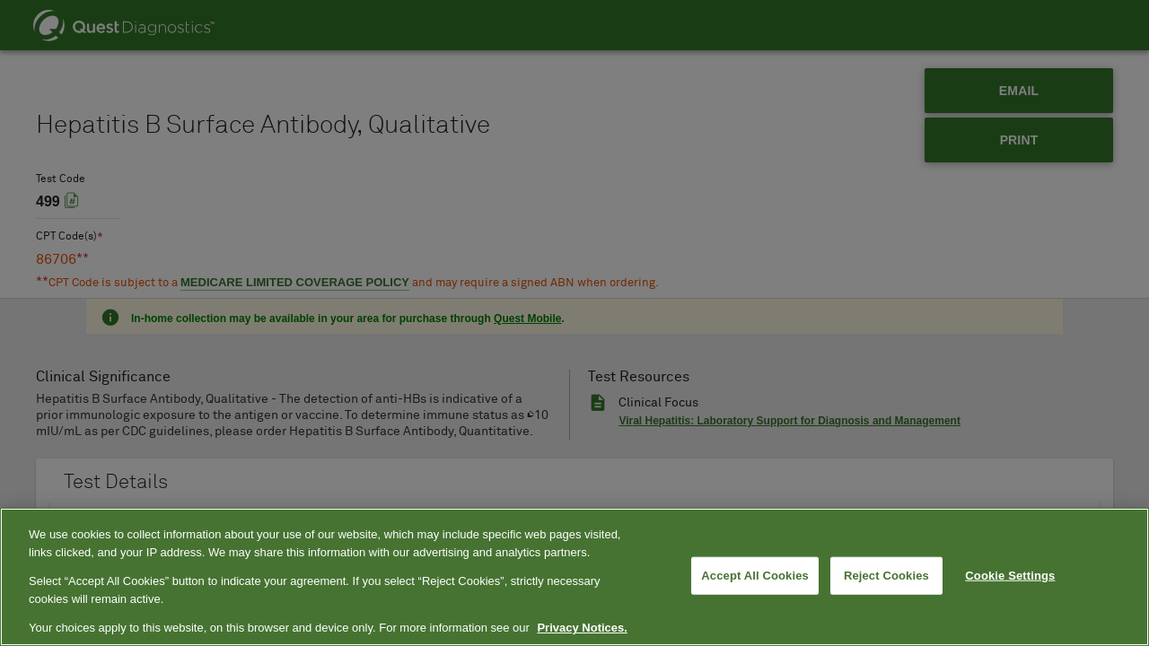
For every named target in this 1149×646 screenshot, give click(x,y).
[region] (574, 577)
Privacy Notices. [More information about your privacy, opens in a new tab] (582, 627)
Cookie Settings (1010, 575)
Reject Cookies (886, 575)
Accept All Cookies (755, 575)
